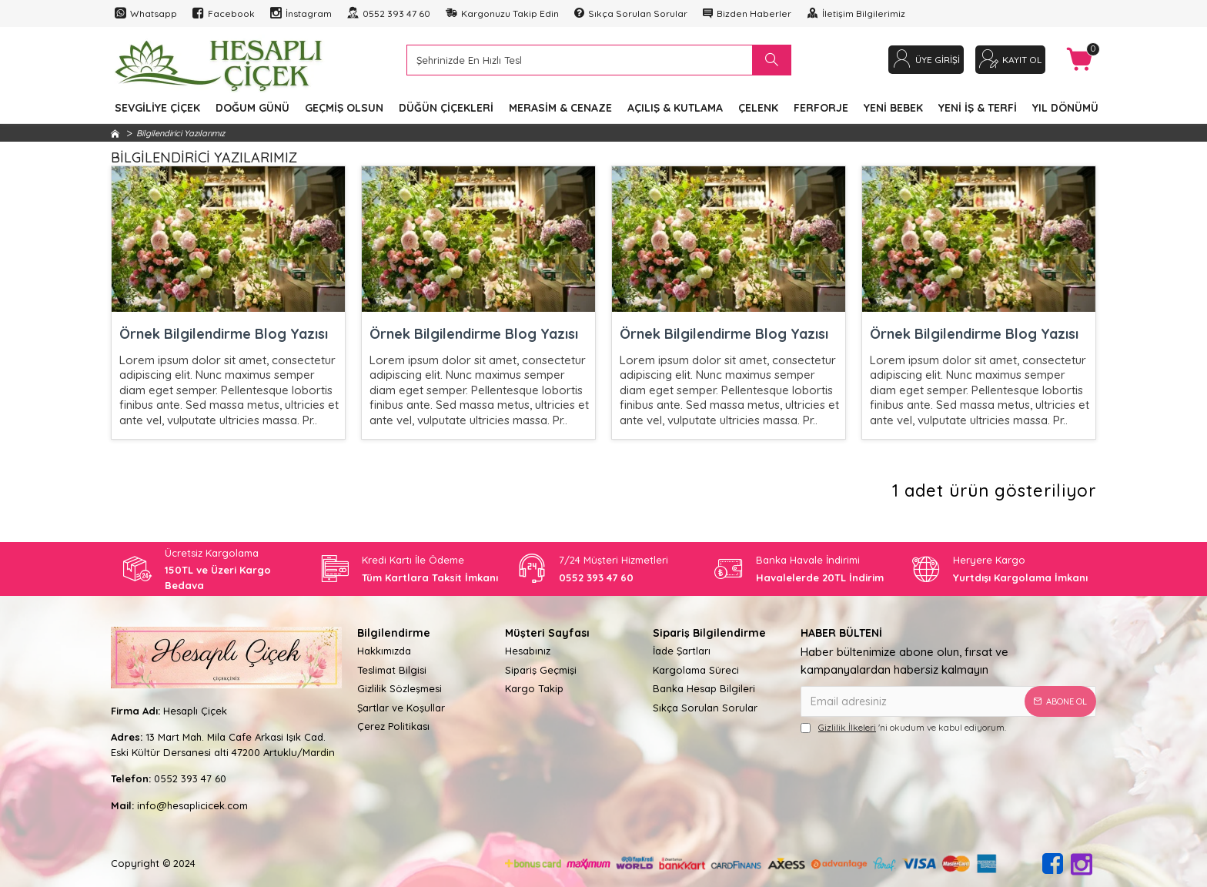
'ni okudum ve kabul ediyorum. (903, 728)
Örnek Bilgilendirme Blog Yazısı (223, 334)
